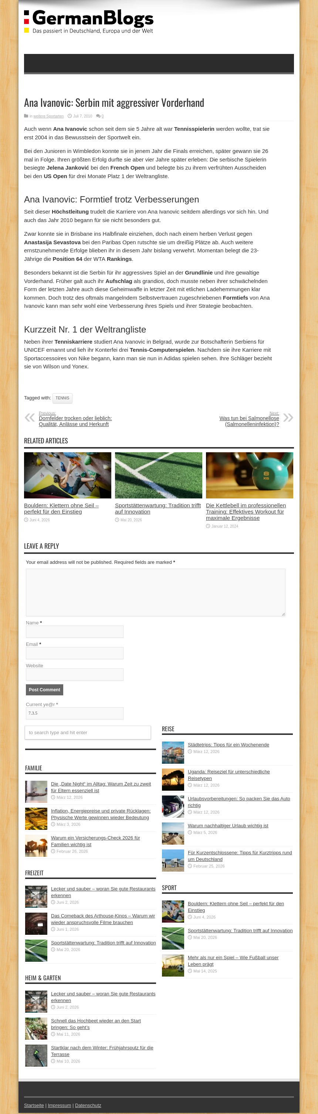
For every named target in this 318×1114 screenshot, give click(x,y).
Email (32, 645)
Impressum (60, 1106)
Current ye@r (42, 705)
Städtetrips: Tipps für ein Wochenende (228, 746)
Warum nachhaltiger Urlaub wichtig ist (228, 826)
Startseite (34, 1106)
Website (34, 667)
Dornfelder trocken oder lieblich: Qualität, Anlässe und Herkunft (84, 419)
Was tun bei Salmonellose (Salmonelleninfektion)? (234, 419)
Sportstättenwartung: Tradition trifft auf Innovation (103, 944)
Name (32, 624)
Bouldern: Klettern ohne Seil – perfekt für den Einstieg (61, 508)
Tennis (63, 398)
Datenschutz (89, 1106)
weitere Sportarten (49, 116)
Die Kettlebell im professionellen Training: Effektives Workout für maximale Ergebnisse (246, 511)
